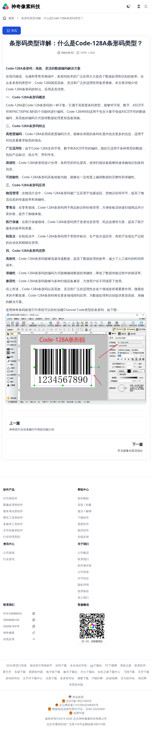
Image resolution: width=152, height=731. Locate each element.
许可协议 (83, 578)
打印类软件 (10, 498)
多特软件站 (13, 678)
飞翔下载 (129, 672)
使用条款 (83, 591)
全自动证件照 (78, 665)
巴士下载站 (88, 672)
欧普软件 (140, 665)
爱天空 (7, 672)
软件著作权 (85, 565)
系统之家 (125, 665)
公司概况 (83, 553)
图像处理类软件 (13, 505)
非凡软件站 (128, 678)
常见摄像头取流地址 (130, 450)
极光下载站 (70, 672)
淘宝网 (142, 678)
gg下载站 (96, 665)
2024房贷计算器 (16, 665)
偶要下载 (83, 678)
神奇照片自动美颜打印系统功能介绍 (31, 429)
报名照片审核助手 (41, 665)
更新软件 (83, 524)
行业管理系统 (11, 537)
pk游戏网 (112, 678)
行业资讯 (8, 559)
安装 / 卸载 (84, 505)
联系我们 (83, 559)
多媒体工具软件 (13, 524)
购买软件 (83, 530)
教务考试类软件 (13, 511)
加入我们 (83, 597)
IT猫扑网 (97, 678)
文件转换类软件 (13, 530)
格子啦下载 (53, 672)
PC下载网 (111, 665)
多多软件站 (67, 678)
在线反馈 (83, 537)
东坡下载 (20, 672)
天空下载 (143, 672)
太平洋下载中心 (33, 678)
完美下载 (51, 678)
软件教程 (83, 498)
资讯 (11, 31)
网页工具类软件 (13, 517)
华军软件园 (76, 684)
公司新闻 (8, 553)
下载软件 (83, 517)
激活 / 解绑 (84, 511)
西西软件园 (36, 672)
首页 (8, 18)
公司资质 (83, 572)
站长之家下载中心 (109, 672)
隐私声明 (83, 585)
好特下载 (61, 665)
